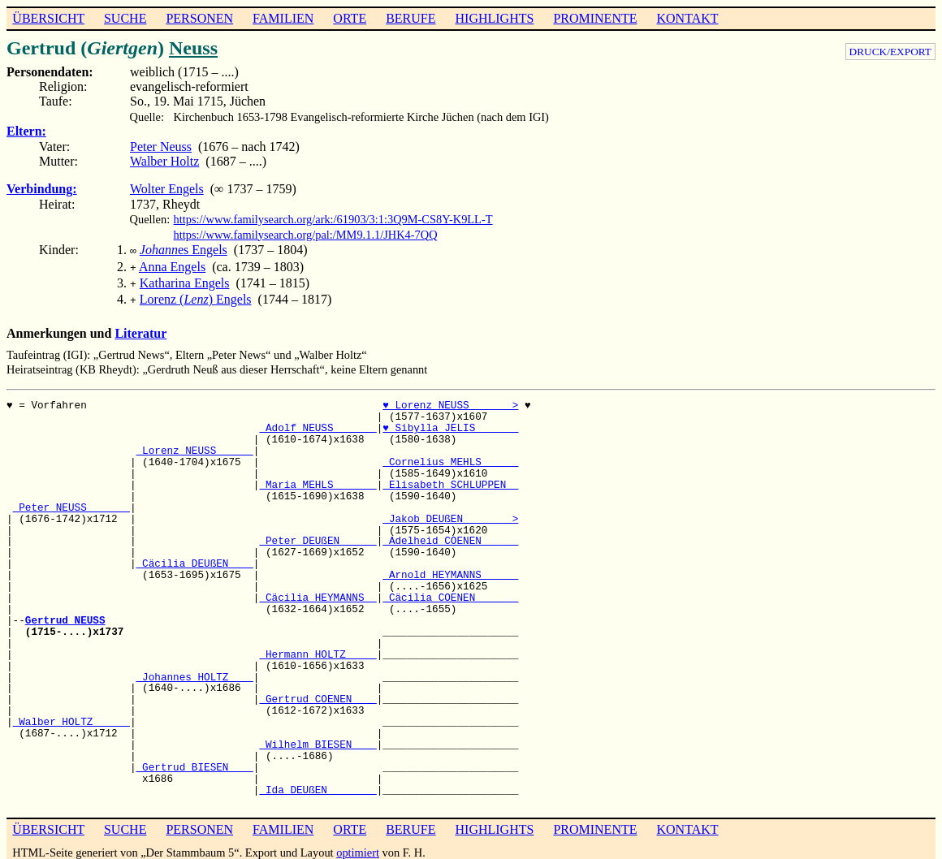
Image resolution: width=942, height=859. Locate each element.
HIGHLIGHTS (495, 18)
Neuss (193, 47)
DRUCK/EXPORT (890, 51)
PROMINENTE (595, 18)
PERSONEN (199, 18)
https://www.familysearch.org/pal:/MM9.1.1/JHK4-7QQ (306, 234)
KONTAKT (687, 18)
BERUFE (410, 18)
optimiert (357, 846)
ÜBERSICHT (48, 18)
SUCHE (125, 18)
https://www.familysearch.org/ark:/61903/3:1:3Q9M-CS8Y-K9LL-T (333, 219)
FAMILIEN (283, 18)
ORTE (349, 18)
